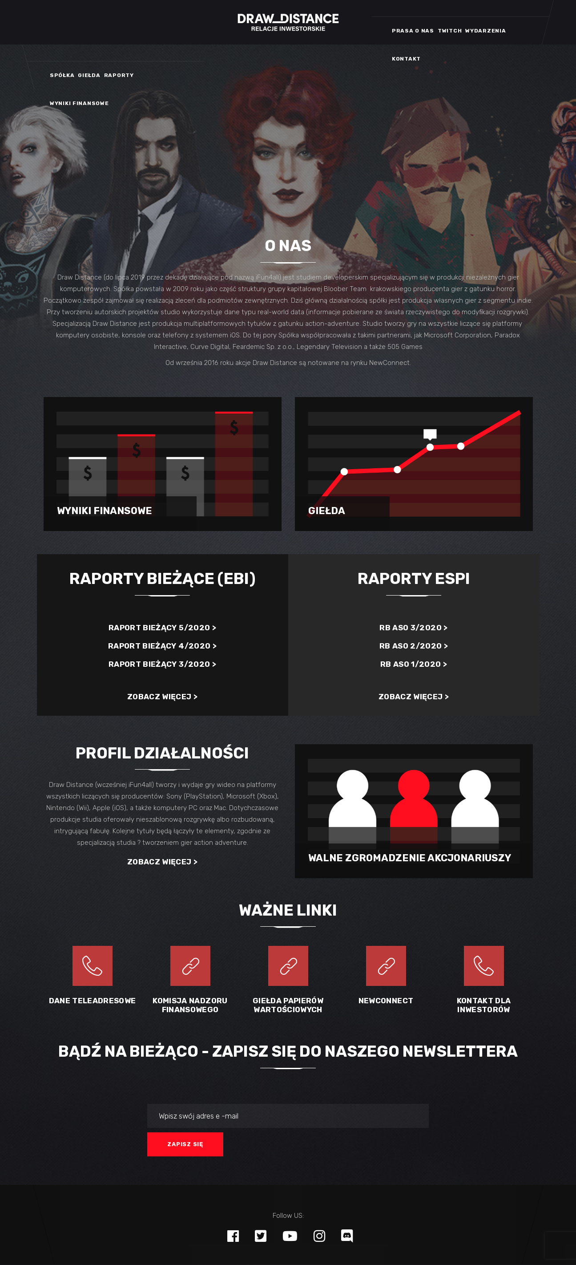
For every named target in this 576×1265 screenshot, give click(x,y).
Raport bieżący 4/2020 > (162, 645)
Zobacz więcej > (162, 696)
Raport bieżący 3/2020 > (162, 664)
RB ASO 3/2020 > (413, 627)
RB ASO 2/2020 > (413, 645)
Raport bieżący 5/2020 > (162, 627)
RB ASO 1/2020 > (413, 664)
